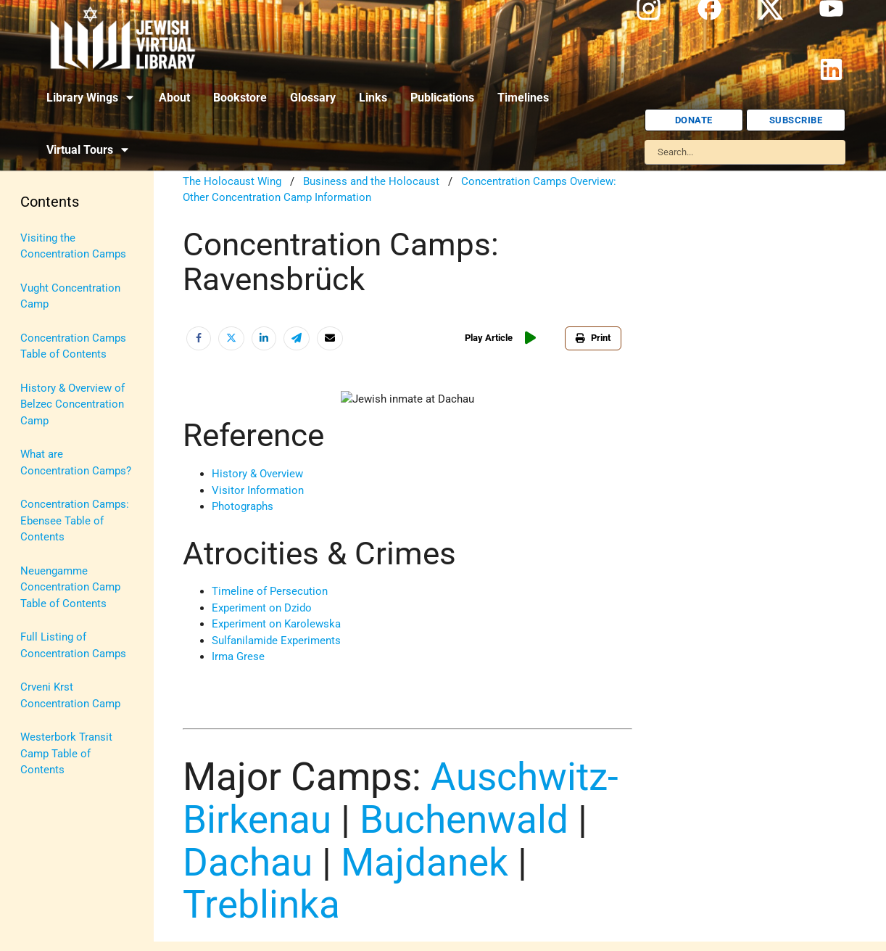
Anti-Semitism (54, 237)
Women (38, 710)
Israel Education (59, 372)
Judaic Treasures (61, 406)
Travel (34, 608)
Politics (38, 507)
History (38, 305)
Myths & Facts (54, 473)
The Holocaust (56, 575)
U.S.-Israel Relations (69, 642)
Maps (33, 440)
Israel (33, 338)
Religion (39, 541)
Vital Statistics (56, 676)
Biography (44, 271)
